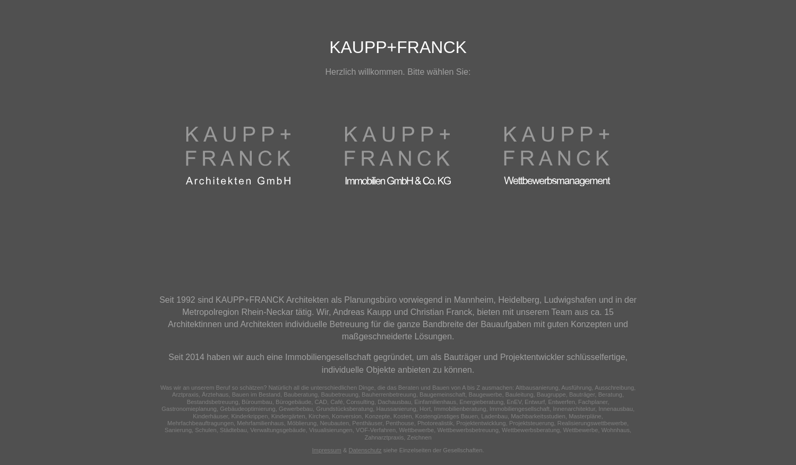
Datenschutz (365, 450)
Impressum (326, 450)
